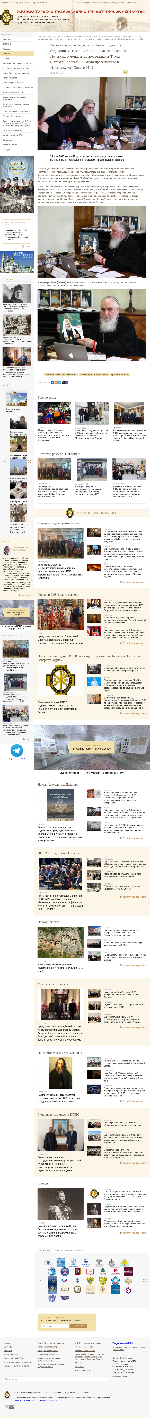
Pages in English (10, 144)
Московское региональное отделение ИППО (50, 1359)
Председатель (9, 58)
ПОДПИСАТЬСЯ (78, 1326)
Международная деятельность (17, 63)
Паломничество (10, 77)
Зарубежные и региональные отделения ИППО (51, 1365)
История (7, 49)
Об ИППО (7, 44)
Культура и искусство (13, 130)
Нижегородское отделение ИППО (61, 374)
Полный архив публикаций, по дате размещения (128, 1348)
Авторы (78, 1362)
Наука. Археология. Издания (16, 73)
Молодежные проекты (13, 92)
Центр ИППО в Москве (122, 1358)
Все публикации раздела (134, 582)
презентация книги (120, 374)
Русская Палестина (11, 116)
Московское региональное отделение (15, 98)
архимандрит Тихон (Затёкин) (94, 374)
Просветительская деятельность (18, 87)
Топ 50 (28, 739)
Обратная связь (119, 1376)
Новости (7, 53)
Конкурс (6, 149)
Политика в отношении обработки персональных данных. (38, 1400)
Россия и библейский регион (16, 68)
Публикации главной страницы (96, 513)
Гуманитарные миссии (13, 82)
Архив (28, 246)
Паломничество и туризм (49, 1346)
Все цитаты (26, 595)
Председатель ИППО (13, 1358)
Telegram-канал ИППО (17, 758)
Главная (6, 39)
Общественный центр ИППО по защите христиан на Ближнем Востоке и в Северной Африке (17, 123)
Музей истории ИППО (13, 135)
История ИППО (11, 1354)
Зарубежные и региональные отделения (16, 105)
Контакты (7, 140)
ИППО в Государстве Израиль (16, 111)
